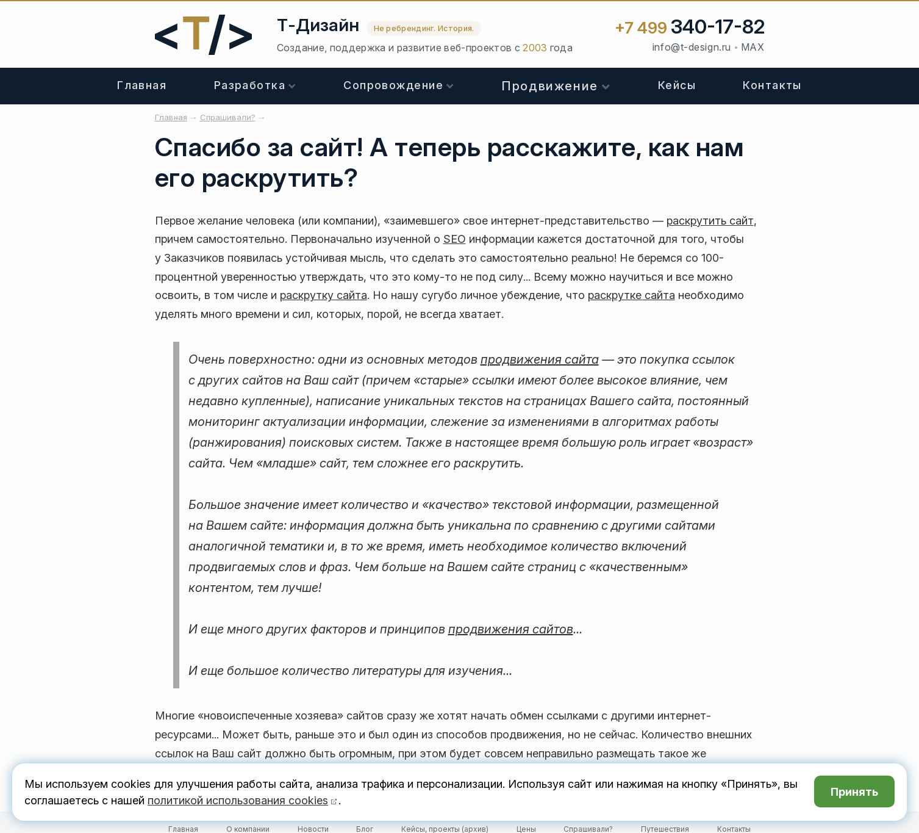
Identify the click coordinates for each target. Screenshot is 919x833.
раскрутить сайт (710, 220)
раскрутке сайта (631, 295)
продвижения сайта (540, 359)
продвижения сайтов (510, 629)
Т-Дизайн (318, 25)
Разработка (249, 85)
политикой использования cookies (238, 800)
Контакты (772, 85)
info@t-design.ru (692, 47)
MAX (753, 47)
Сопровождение (393, 85)
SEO (454, 239)
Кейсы (677, 85)
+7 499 (690, 27)
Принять (854, 791)
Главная (141, 85)
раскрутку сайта (323, 295)
